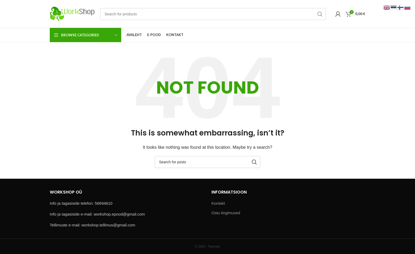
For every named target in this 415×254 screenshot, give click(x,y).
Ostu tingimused (225, 213)
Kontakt (218, 203)
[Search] (213, 14)
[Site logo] (72, 13)
